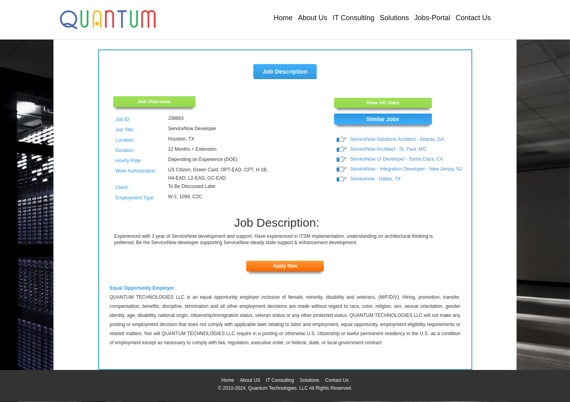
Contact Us (473, 18)
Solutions (394, 18)
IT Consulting (353, 18)
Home (283, 18)
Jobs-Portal (432, 18)
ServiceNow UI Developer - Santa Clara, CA (396, 159)
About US (250, 380)
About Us (312, 18)
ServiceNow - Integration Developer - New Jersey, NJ (406, 169)
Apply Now (285, 266)
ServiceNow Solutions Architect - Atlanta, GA (397, 139)
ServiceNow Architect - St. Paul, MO (388, 149)
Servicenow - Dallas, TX (375, 179)
